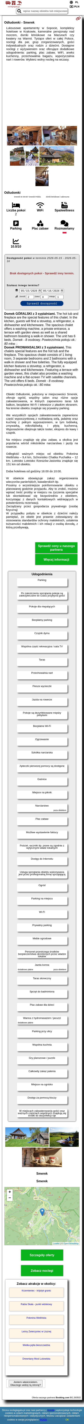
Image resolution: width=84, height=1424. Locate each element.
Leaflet (56, 1244)
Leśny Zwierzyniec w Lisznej (36, 1332)
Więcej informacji (56, 560)
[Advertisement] (42, 93)
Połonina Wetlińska (36, 1318)
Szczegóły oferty (42, 1255)
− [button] (10, 1199)
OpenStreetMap (71, 1244)
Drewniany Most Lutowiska (36, 1359)
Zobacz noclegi (42, 1271)
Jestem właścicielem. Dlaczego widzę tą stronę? (25, 1384)
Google (51, 1410)
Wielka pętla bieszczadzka (36, 1345)
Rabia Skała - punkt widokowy (36, 1304)
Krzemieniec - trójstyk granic (36, 1291)
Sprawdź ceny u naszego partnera (56, 548)
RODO (43, 1419)
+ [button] (10, 1193)
